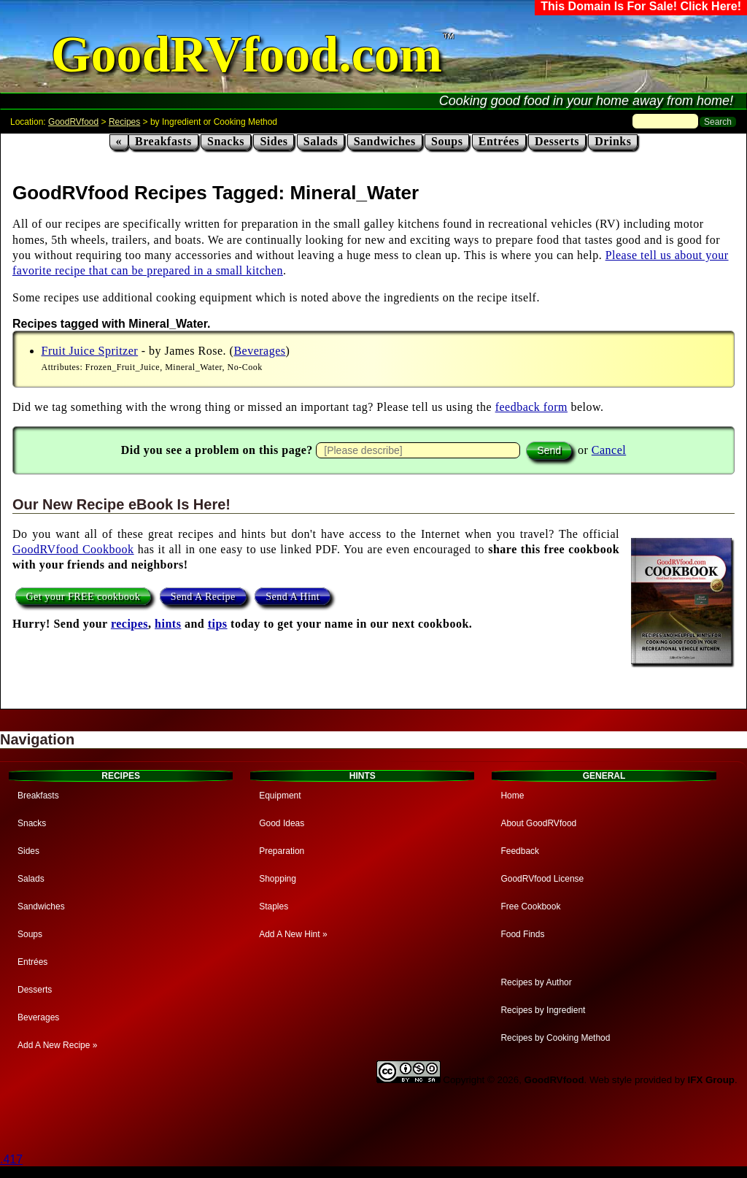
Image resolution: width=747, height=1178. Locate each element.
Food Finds (522, 934)
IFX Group (711, 1079)
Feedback (519, 851)
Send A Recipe (203, 596)
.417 (11, 1159)
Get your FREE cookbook (83, 596)
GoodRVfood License (542, 879)
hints (168, 623)
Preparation (281, 851)
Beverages (259, 350)
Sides (273, 141)
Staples (273, 906)
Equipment (280, 795)
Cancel (609, 450)
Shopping (277, 879)
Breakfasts (163, 141)
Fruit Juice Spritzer (90, 350)
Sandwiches (385, 141)
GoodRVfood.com (246, 54)
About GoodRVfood (538, 823)
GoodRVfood (73, 122)
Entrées (499, 141)
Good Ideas (281, 823)
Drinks (613, 141)
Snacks (225, 141)
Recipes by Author (535, 982)
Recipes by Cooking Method (555, 1038)
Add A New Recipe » (57, 1045)
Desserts (557, 141)
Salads (320, 141)
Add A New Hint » (293, 934)
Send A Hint (293, 596)
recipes (129, 623)
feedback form (531, 407)
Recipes (124, 122)
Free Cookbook (530, 906)
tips (218, 623)
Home (512, 795)
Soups (446, 141)
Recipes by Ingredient (542, 1010)
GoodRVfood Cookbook (73, 549)
